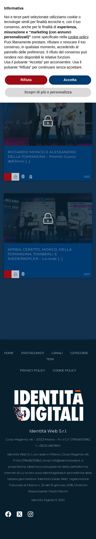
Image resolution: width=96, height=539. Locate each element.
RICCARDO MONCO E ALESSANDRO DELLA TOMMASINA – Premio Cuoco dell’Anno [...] (42, 156)
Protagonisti (32, 353)
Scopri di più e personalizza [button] (47, 92)
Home (9, 353)
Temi (50, 359)
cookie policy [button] (78, 37)
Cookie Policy (64, 370)
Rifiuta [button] (26, 80)
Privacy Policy (32, 370)
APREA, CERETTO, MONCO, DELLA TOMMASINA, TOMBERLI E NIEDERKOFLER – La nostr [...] (40, 254)
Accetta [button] (70, 80)
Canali (57, 353)
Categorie (79, 353)
